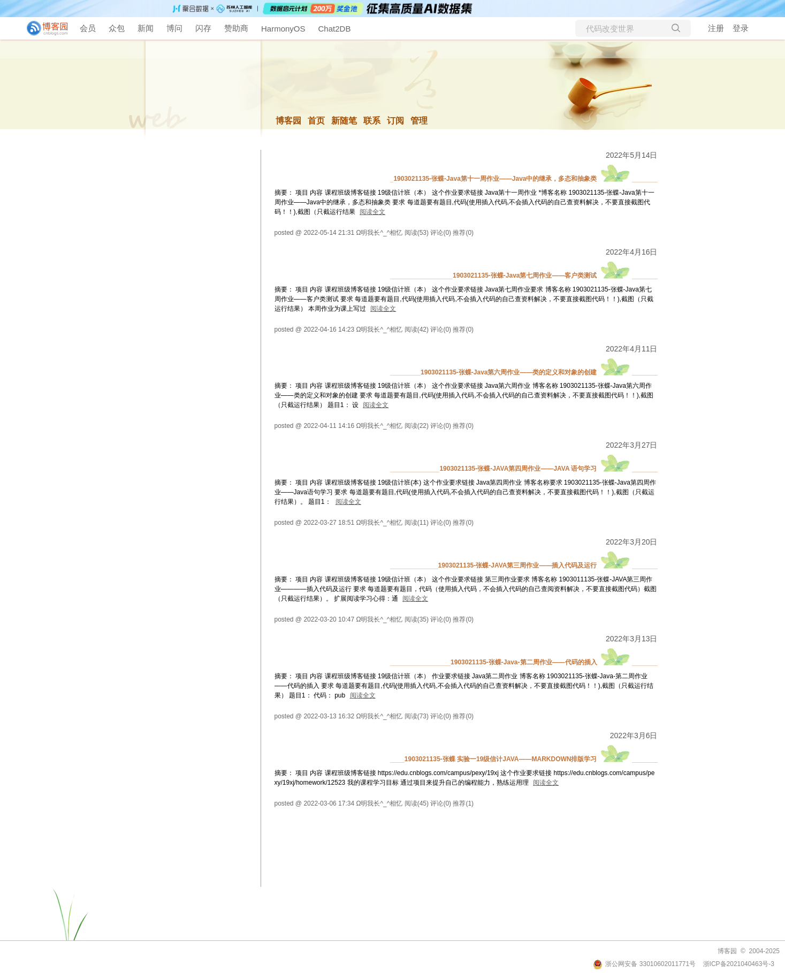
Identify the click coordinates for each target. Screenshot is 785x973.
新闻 (146, 28)
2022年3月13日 (632, 638)
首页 (316, 120)
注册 (716, 28)
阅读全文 (372, 212)
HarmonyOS (283, 28)
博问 (174, 28)
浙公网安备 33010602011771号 (644, 964)
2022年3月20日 (632, 542)
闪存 (203, 28)
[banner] (42, 28)
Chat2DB (334, 28)
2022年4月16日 (632, 252)
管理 (419, 120)
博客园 (288, 120)
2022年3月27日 (632, 445)
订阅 (395, 120)
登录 (741, 28)
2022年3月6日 (634, 735)
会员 (88, 28)
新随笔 (344, 120)
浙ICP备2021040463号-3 (738, 964)
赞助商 (236, 28)
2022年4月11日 (632, 348)
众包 (117, 28)
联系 (371, 120)
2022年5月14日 (632, 155)
